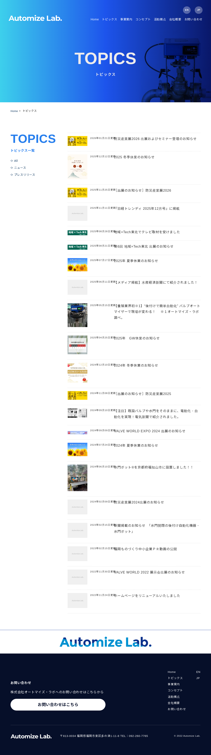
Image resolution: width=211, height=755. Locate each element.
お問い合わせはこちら (58, 705)
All (16, 160)
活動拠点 (160, 19)
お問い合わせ (193, 19)
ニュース (20, 167)
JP (198, 10)
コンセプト (143, 19)
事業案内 (126, 19)
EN (187, 10)
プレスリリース (24, 174)
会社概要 (175, 19)
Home (95, 19)
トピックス (109, 19)
